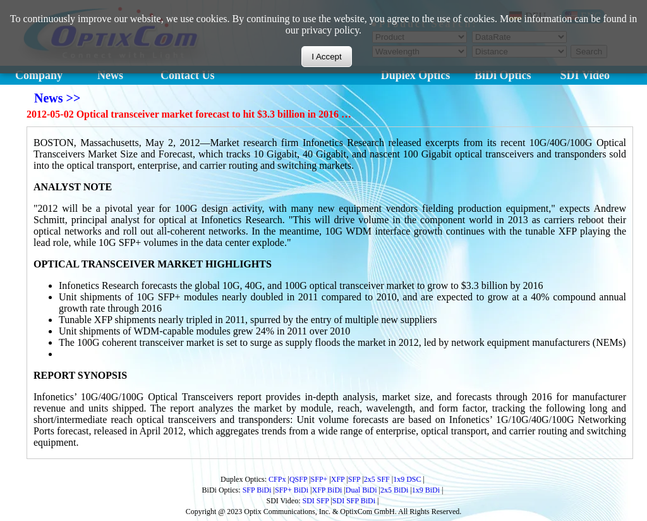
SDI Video (585, 75)
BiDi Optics (503, 75)
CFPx (277, 479)
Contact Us (187, 75)
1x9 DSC (407, 479)
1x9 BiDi (426, 490)
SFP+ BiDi (291, 490)
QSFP (298, 479)
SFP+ (319, 479)
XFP (338, 479)
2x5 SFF (377, 479)
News (110, 75)
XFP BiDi (327, 490)
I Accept (326, 55)
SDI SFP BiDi (353, 500)
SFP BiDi (257, 490)
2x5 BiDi (394, 490)
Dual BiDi (361, 490)
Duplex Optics (415, 75)
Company (39, 75)
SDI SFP (316, 500)
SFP (354, 479)
